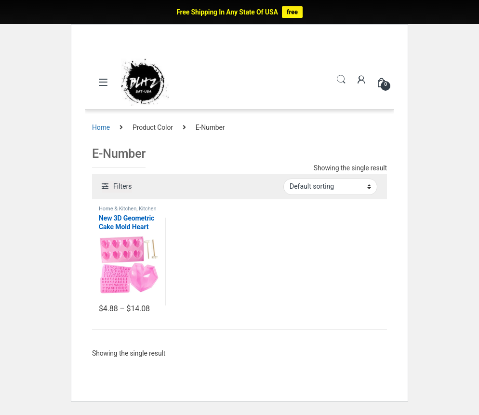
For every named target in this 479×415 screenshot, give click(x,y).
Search (341, 79)
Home (101, 127)
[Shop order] (330, 187)
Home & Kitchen (117, 209)
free (292, 11)
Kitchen (148, 209)
